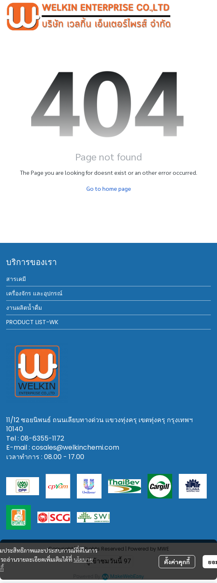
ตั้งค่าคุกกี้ (177, 561)
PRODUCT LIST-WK (32, 322)
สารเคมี (16, 279)
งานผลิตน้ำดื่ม (24, 308)
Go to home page (108, 188)
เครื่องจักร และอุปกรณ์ (34, 293)
